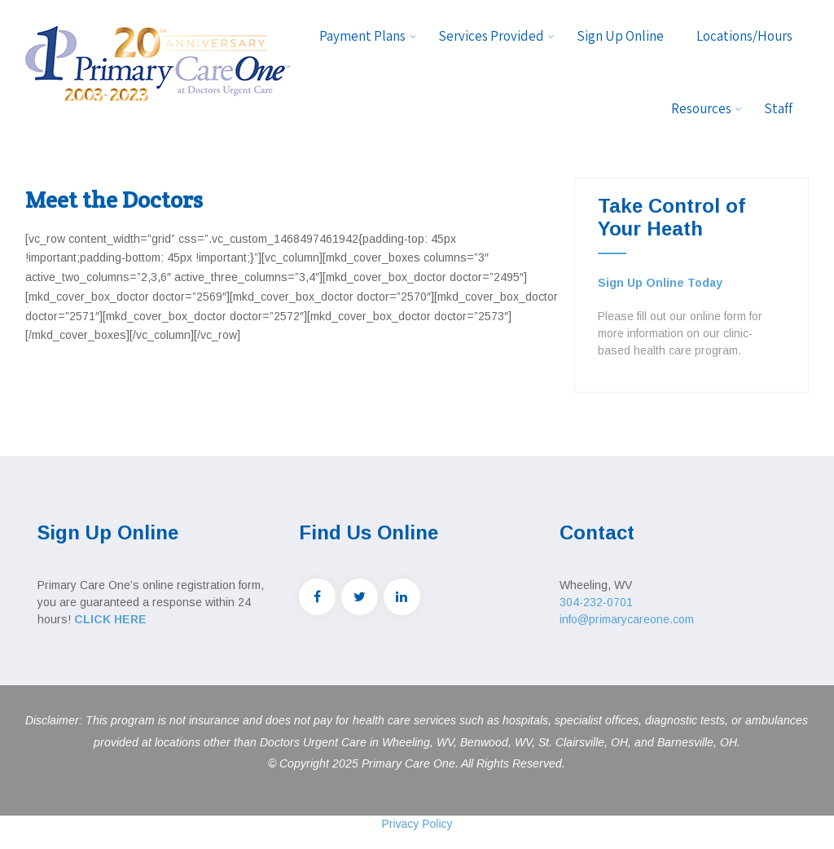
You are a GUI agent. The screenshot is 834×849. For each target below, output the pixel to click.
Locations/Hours (744, 36)
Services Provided (496, 36)
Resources (706, 108)
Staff (778, 108)
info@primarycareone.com (627, 619)
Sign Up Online (620, 36)
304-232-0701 (596, 602)
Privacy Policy (416, 823)
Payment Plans (367, 36)
